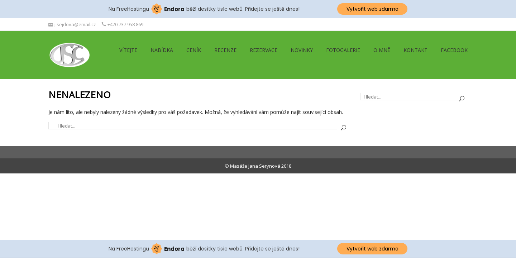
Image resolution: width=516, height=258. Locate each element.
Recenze (225, 50)
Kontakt (415, 50)
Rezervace (263, 50)
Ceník (193, 50)
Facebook (454, 50)
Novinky (302, 50)
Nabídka (161, 50)
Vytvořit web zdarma (372, 9)
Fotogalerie (343, 50)
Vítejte (128, 50)
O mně (381, 50)
